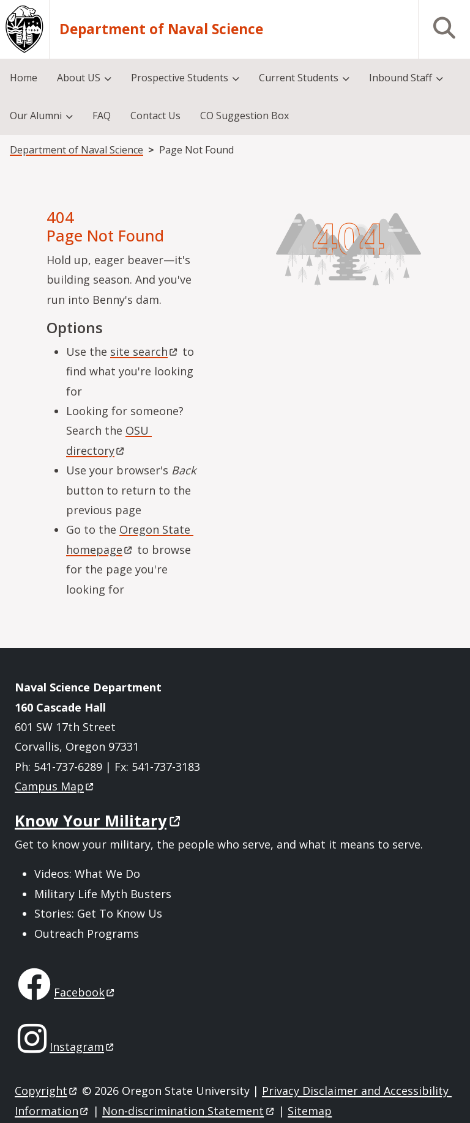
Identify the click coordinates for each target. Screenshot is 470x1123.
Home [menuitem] (23, 77)
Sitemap (310, 1110)
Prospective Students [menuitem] (179, 77)
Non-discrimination (188, 1110)
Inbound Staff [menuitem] (400, 77)
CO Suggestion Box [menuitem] (244, 115)
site (144, 351)
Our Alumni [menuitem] (36, 115)
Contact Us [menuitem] (155, 115)
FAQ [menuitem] (101, 115)
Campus (55, 786)
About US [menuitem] (78, 77)
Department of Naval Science (161, 29)
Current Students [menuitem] (298, 77)
